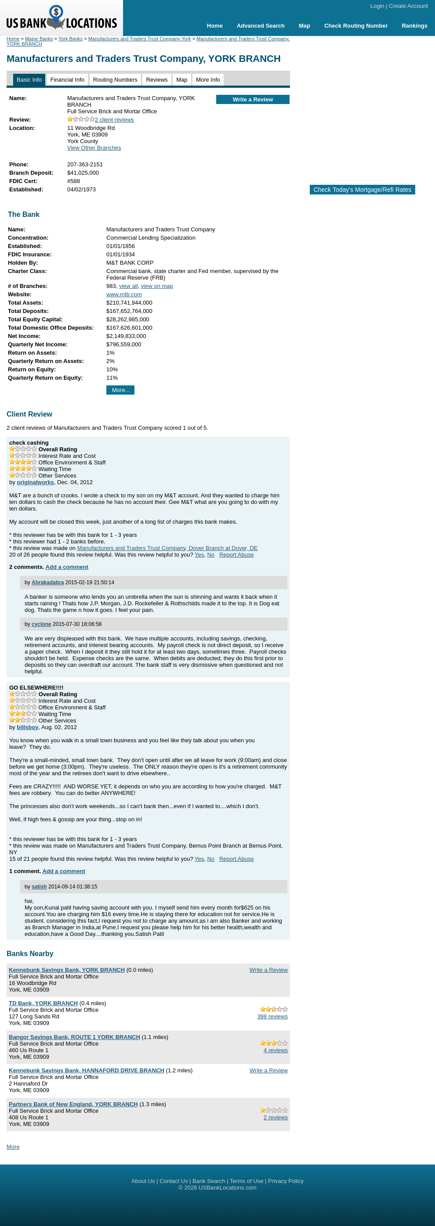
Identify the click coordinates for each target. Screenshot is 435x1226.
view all (128, 286)
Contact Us (174, 1181)
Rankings (415, 25)
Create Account (408, 6)
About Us (143, 1181)
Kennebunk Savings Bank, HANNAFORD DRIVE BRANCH (86, 1070)
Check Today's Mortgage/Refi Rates (363, 189)
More (13, 1146)
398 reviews (272, 1016)
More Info (208, 79)
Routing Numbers (115, 79)
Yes (199, 554)
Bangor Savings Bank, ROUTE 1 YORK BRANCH (74, 1037)
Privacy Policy (286, 1181)
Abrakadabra (48, 582)
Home (215, 25)
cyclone (41, 624)
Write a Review (253, 99)
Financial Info (67, 79)
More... (121, 390)
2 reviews (276, 1117)
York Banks (70, 38)
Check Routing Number (356, 25)
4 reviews (276, 1050)
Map (304, 25)
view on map (157, 286)
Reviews (156, 79)
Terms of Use (247, 1181)
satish (39, 887)
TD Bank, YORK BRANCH (43, 1003)
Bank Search (208, 1181)
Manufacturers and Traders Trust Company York (139, 38)
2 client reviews (100, 119)
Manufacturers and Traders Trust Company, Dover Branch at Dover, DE (167, 548)
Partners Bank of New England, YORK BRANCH (73, 1104)
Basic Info (29, 79)
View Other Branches (94, 147)
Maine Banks (39, 38)
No (210, 554)
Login (377, 6)
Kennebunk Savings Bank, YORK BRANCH (67, 970)
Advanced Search (261, 25)
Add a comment (67, 567)
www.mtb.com (124, 294)
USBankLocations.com (228, 1187)
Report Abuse (236, 554)
